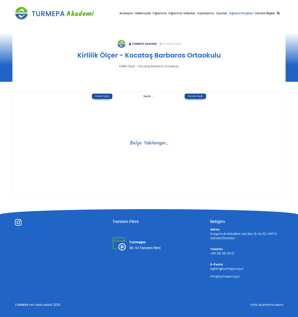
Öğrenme (160, 13)
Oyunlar (221, 13)
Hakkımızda (143, 13)
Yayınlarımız (205, 13)
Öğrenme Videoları (181, 13)
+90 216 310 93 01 (237, 3)
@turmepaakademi (31, 228)
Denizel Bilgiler (265, 13)
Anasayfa (126, 13)
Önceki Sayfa (102, 96)
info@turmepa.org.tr (225, 276)
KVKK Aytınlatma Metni (267, 305)
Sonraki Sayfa (195, 96)
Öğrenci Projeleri (241, 13)
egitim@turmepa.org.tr (268, 3)
